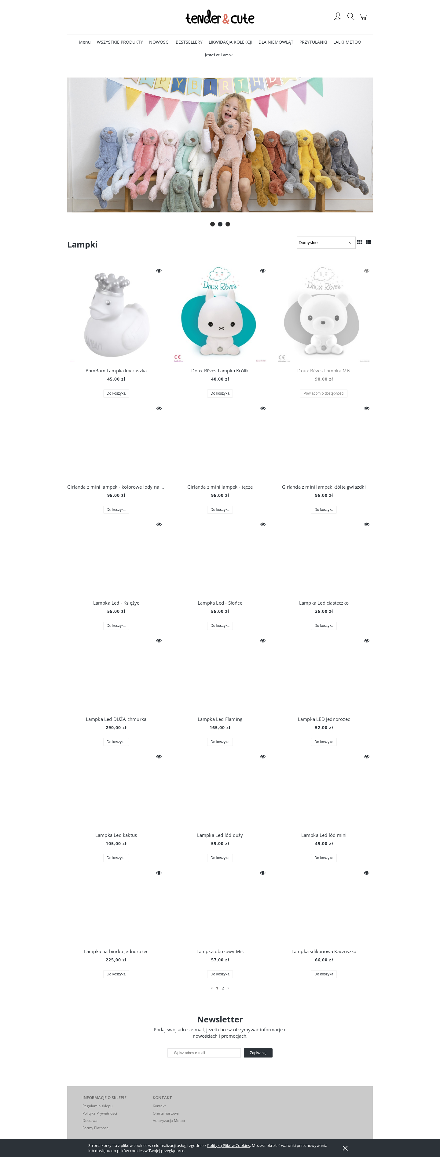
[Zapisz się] (258, 1053)
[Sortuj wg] (326, 243)
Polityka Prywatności (99, 1113)
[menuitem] (84, 41)
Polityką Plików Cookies (228, 1145)
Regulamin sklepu (97, 1105)
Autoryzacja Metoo (169, 1120)
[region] (220, 145)
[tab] (212, 224)
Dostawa (89, 1120)
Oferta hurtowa (166, 1113)
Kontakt (159, 1105)
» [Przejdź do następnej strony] (228, 988)
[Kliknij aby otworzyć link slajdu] (219, 145)
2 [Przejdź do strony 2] (223, 988)
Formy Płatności (95, 1127)
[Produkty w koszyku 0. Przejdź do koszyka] (364, 20)
